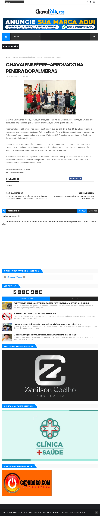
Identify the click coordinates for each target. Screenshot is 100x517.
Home (8, 58)
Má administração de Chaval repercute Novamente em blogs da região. (46, 336)
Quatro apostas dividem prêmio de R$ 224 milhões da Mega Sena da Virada (47, 325)
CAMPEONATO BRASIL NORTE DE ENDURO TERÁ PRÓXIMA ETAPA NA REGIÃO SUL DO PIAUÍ (51, 304)
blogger (82, 212)
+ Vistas (74, 300)
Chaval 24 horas (14, 278)
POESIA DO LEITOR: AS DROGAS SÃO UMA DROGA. (35, 314)
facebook (93, 212)
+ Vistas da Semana (26, 300)
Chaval (14, 58)
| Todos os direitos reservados (72, 513)
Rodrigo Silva (17, 513)
